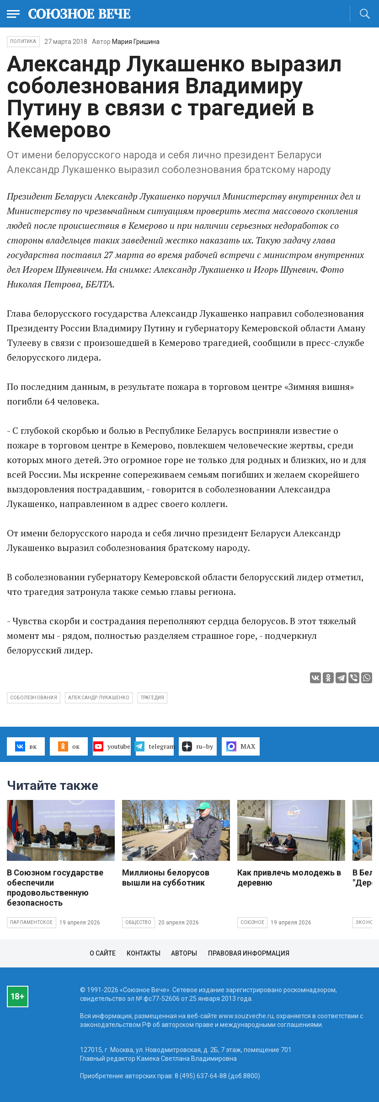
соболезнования (33, 697)
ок (69, 746)
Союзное (252, 922)
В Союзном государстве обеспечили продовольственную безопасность (55, 888)
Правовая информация (248, 953)
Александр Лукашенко (99, 697)
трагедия (153, 697)
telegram (155, 746)
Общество (138, 922)
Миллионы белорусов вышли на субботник (165, 877)
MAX (240, 746)
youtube (111, 746)
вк (26, 746)
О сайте (103, 953)
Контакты (143, 953)
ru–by (197, 746)
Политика (23, 41)
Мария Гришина (136, 41)
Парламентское (31, 922)
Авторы (184, 953)
